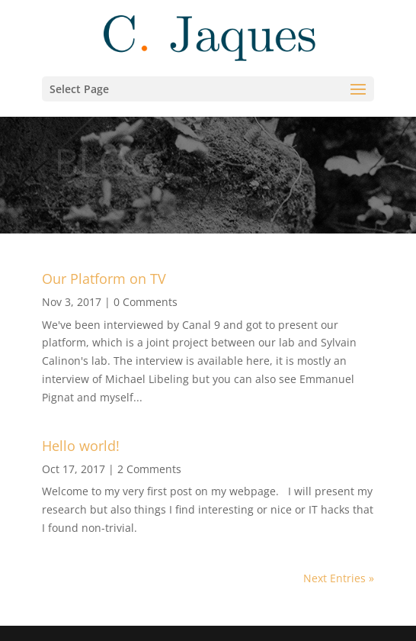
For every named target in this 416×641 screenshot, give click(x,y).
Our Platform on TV (104, 278)
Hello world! (81, 445)
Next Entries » (338, 578)
